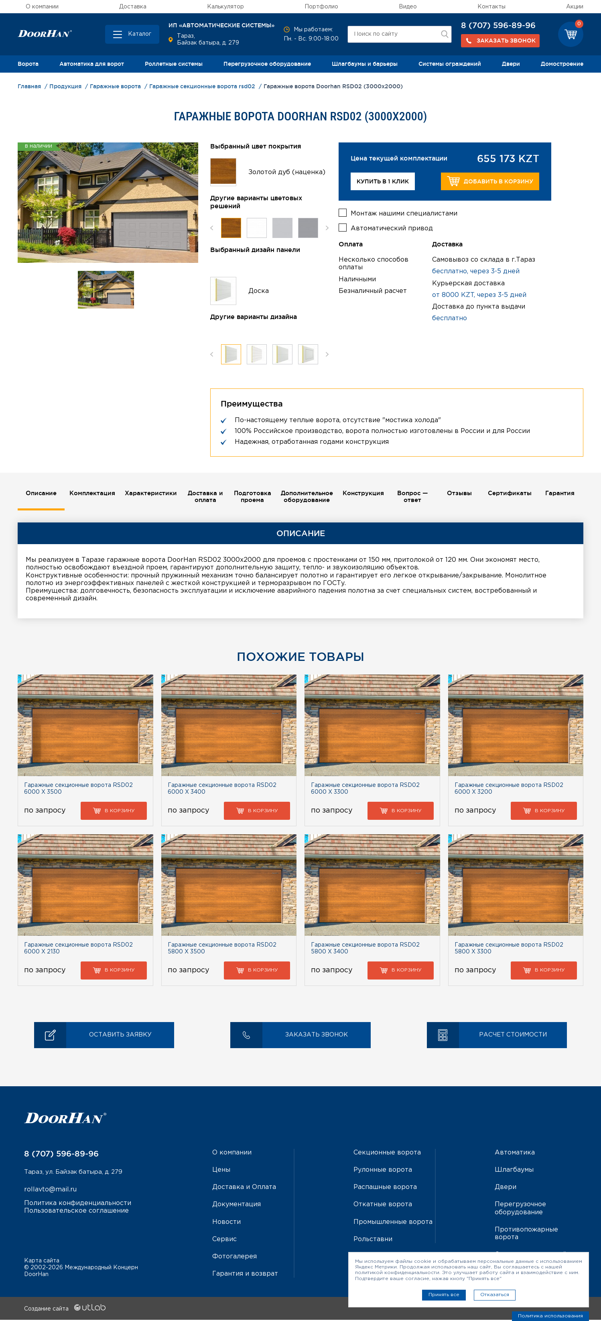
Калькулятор (225, 6)
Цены (221, 1171)
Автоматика (515, 1154)
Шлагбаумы (514, 1171)
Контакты (491, 6)
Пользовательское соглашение (76, 1212)
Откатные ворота (382, 1206)
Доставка (132, 6)
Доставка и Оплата (244, 1188)
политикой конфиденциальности (397, 1272)
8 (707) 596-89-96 (498, 25)
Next (327, 228)
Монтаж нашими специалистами (404, 211)
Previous (211, 228)
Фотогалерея (234, 1258)
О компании (42, 6)
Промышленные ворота (392, 1223)
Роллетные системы (174, 64)
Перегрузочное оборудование (267, 64)
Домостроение (562, 64)
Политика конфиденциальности (77, 1205)
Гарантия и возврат (245, 1275)
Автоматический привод (392, 226)
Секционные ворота (387, 1154)
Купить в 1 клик (383, 181)
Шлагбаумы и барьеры (365, 64)
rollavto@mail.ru (50, 1191)
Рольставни (372, 1240)
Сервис (224, 1240)
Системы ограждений (449, 64)
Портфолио (321, 6)
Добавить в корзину (490, 181)
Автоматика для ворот (91, 64)
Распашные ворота (385, 1188)
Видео (408, 6)
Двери (511, 64)
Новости (226, 1223)
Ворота (28, 64)
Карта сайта (41, 1262)
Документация (236, 1206)
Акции (574, 6)
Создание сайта (65, 1310)
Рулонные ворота (382, 1171)
